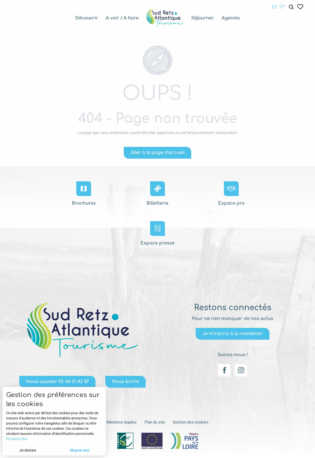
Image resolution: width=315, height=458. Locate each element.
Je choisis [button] (27, 450)
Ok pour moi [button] (79, 450)
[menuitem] (86, 18)
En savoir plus (16, 439)
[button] (291, 7)
